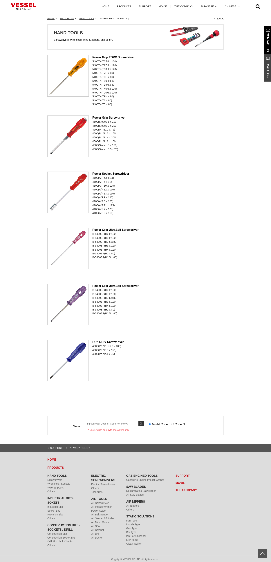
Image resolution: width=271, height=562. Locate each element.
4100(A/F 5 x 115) (102, 211)
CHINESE (230, 6)
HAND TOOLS (57, 475)
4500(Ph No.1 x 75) (103, 128)
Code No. (181, 423)
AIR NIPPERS (135, 500)
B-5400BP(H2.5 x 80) (104, 241)
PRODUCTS (124, 6)
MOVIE (163, 6)
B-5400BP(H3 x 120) (104, 244)
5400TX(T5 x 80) (102, 103)
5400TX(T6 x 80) (102, 99)
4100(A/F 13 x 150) (103, 192)
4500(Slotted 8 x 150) (104, 144)
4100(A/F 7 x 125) (102, 208)
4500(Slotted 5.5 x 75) (105, 148)
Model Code (160, 423)
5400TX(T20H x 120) (104, 92)
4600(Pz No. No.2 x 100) (106, 345)
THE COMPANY (183, 6)
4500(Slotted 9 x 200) (104, 125)
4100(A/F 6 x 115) (102, 181)
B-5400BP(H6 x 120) (104, 233)
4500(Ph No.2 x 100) (104, 140)
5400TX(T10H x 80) (103, 80)
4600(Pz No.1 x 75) (103, 353)
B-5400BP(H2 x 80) (103, 252)
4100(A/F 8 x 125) (102, 200)
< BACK (219, 18)
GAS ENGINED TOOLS (142, 475)
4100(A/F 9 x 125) (102, 196)
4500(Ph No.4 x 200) (104, 136)
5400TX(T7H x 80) (102, 72)
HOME (105, 6)
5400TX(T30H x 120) (104, 69)
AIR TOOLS (99, 498)
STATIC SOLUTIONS (140, 515)
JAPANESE (207, 6)
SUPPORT (145, 6)
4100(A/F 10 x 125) (103, 184)
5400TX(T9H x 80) (102, 96)
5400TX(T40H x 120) (104, 88)
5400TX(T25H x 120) (104, 61)
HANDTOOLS (86, 18)
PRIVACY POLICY (79, 447)
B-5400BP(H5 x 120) (104, 237)
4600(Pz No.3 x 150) (104, 349)
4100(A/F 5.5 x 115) (103, 177)
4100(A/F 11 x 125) (103, 204)
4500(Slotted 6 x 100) (104, 121)
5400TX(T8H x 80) (102, 76)
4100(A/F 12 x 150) (103, 188)
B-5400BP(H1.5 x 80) (104, 256)
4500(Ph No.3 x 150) (104, 132)
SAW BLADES (136, 486)
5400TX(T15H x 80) (103, 84)
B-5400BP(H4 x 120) (104, 248)
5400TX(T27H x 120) (104, 65)
